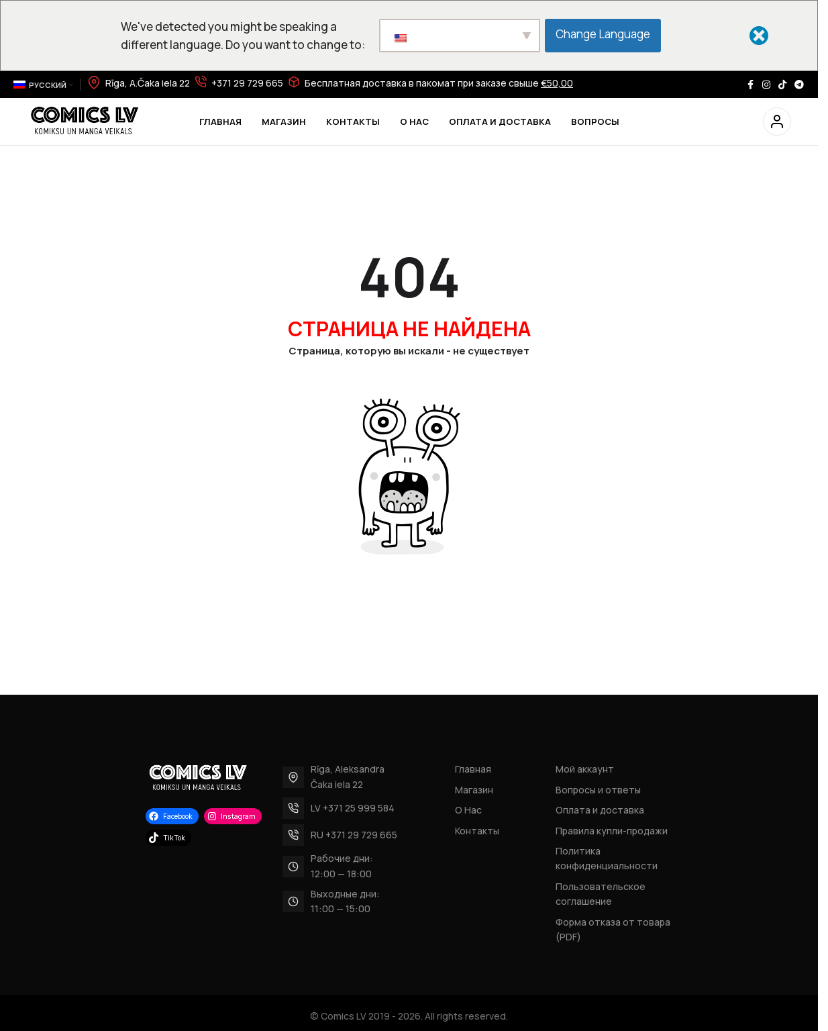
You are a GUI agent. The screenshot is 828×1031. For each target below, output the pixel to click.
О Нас (468, 809)
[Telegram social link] (799, 85)
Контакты (477, 830)
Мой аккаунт (585, 769)
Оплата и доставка (600, 809)
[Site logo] (84, 120)
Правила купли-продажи (612, 830)
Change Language (605, 34)
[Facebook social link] (750, 85)
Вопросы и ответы (598, 789)
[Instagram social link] (766, 85)
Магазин (474, 789)
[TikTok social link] (782, 85)
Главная (473, 769)
